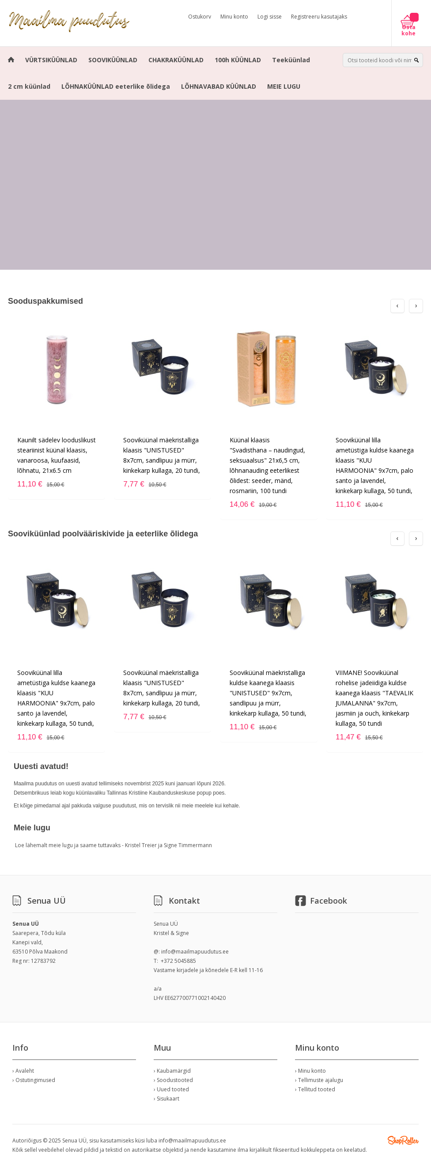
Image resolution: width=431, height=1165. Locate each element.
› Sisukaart (166, 1098)
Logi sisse (269, 16)
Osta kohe (408, 30)
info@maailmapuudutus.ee (195, 951)
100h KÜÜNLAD (238, 60)
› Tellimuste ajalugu (319, 1080)
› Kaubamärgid (172, 1071)
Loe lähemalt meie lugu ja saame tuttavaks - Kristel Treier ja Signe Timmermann (113, 845)
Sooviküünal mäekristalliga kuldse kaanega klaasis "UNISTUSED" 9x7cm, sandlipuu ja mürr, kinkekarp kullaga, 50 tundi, (268, 692)
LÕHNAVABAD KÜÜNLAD (218, 86)
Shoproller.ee (403, 1140)
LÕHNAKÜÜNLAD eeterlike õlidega (115, 86)
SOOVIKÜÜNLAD (112, 60)
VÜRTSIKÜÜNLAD (51, 60)
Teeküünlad (291, 60)
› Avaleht (23, 1071)
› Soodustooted (173, 1080)
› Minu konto (310, 1071)
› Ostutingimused (33, 1080)
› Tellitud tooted (315, 1089)
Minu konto (234, 16)
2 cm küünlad (29, 86)
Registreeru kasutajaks (319, 16)
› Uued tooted (171, 1089)
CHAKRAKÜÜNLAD (176, 60)
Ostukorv (199, 16)
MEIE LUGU (283, 86)
